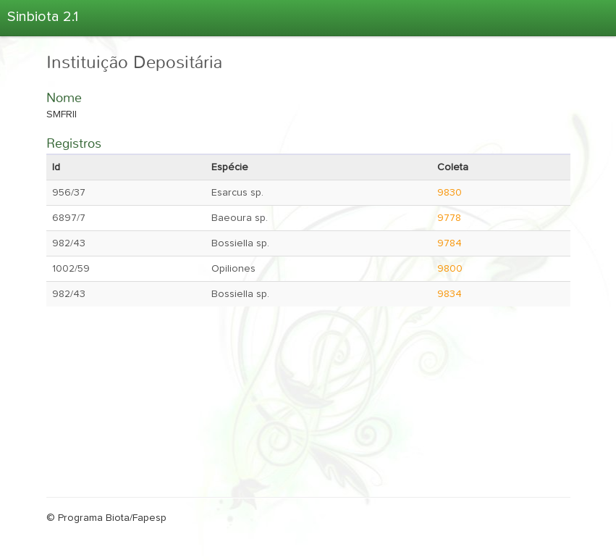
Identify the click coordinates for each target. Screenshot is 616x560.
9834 (449, 294)
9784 (449, 243)
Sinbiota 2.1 (42, 16)
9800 (450, 269)
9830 (449, 193)
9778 (449, 218)
